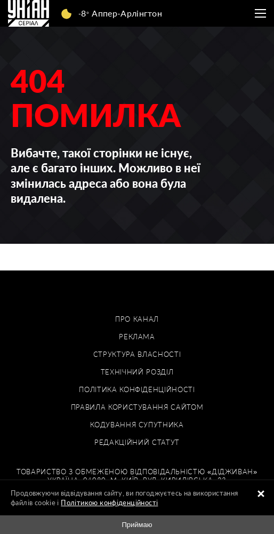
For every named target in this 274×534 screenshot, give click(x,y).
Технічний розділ (137, 372)
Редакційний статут (137, 442)
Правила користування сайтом (137, 407)
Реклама (137, 336)
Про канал (137, 319)
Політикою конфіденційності (109, 502)
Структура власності (137, 354)
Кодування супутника (136, 424)
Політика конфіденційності (137, 389)
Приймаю (137, 525)
